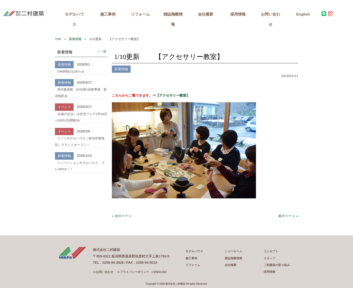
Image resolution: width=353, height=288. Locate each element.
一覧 (103, 51)
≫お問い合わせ (103, 272)
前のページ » (288, 216)
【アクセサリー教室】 (173, 95)
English (303, 14)
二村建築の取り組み (277, 265)
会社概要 (205, 14)
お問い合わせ (270, 19)
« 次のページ (122, 216)
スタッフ (269, 258)
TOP (58, 39)
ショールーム (233, 251)
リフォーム (140, 14)
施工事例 (107, 14)
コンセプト (271, 251)
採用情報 (238, 14)
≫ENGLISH (159, 272)
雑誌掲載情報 (173, 19)
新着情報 (75, 39)
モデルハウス (74, 19)
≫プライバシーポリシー (134, 272)
